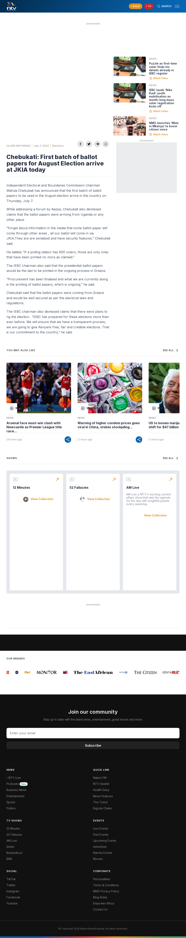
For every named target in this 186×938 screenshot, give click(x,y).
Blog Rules (100, 897)
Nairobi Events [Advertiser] (102, 852)
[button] (175, 6)
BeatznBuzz (14, 852)
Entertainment (15, 796)
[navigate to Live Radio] (135, 6)
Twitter (11, 885)
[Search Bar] (164, 6)
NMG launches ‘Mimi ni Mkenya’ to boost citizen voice (164, 126)
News (153, 58)
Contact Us (100, 909)
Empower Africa (103, 903)
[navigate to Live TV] (149, 6)
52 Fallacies (78, 487)
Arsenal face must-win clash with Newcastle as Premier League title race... (34, 427)
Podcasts (17, 783)
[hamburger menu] (177, 6)
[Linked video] (129, 66)
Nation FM (99, 777)
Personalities (101, 879)
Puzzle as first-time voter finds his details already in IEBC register (163, 68)
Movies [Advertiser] (98, 859)
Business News (16, 790)
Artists (10, 846)
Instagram (12, 891)
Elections (58, 145)
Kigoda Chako (102, 808)
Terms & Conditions (106, 885)
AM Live (132, 487)
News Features (103, 796)
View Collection (42, 499)
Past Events (100, 834)
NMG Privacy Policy (106, 891)
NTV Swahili (101, 783)
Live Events (100, 828)
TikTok (11, 879)
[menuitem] (136, 852)
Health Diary (101, 790)
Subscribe (93, 745)
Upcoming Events (104, 840)
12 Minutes (21, 487)
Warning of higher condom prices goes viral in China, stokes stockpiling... (109, 425)
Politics (11, 808)
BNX (9, 859)
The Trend (100, 802)
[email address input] (93, 733)
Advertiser (100, 846)
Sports (10, 802)
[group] (8, 672)
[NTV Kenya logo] (11, 6)
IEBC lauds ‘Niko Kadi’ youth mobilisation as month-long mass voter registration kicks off (161, 98)
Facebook (13, 897)
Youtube (12, 903)
